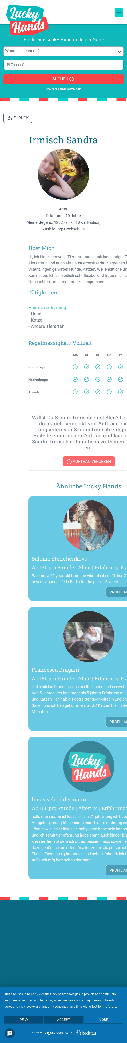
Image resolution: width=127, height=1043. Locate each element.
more (103, 1020)
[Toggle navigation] (119, 7)
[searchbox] (63, 51)
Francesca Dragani (96, 669)
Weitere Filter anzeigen (63, 89)
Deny (24, 1020)
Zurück (18, 118)
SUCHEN (63, 79)
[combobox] (63, 51)
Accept (63, 1020)
